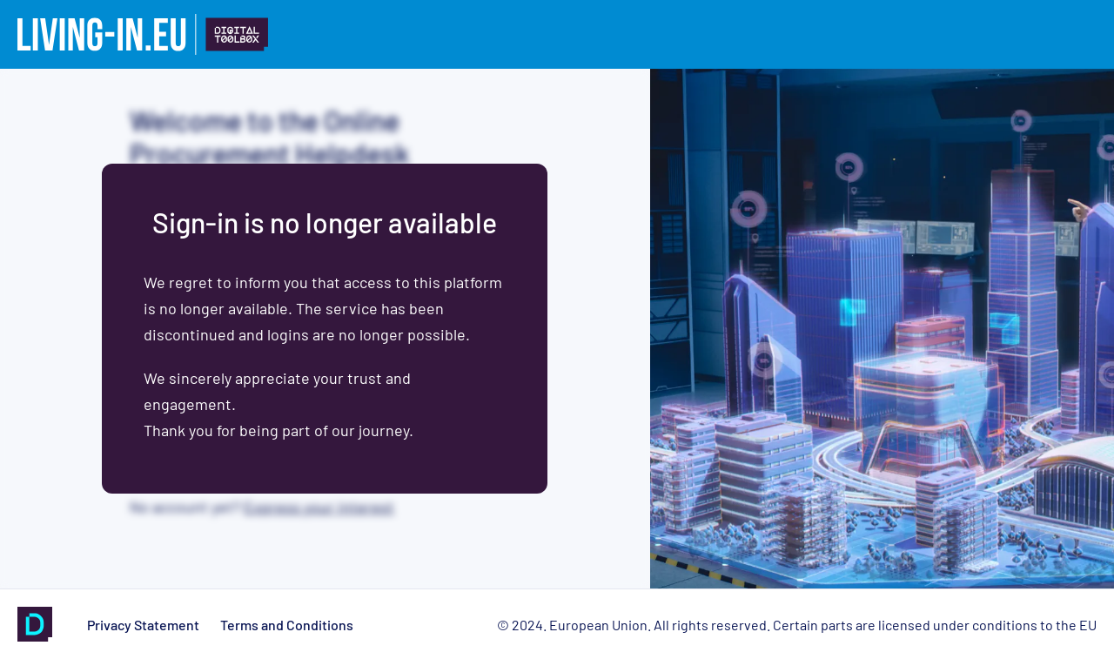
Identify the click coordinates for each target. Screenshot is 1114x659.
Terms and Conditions (286, 624)
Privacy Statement (143, 624)
